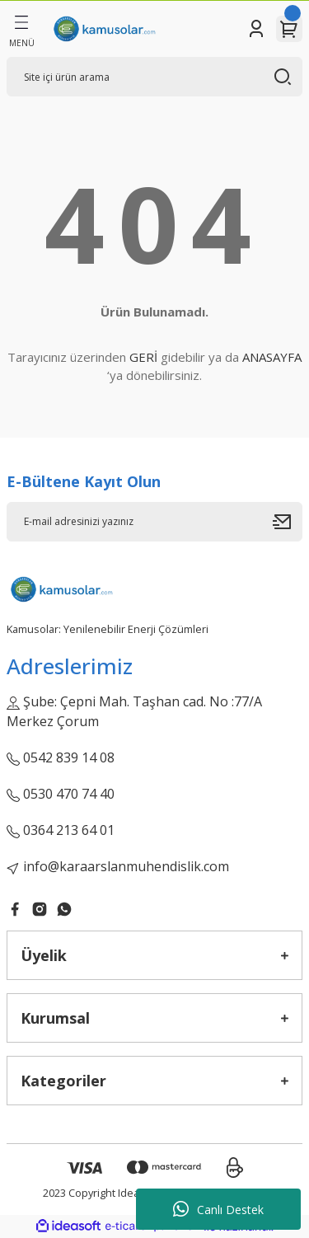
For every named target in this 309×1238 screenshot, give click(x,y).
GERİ (143, 357)
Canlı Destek (218, 1209)
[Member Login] (256, 29)
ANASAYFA (272, 357)
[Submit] (287, 522)
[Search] (154, 76)
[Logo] (103, 29)
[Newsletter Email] (154, 522)
